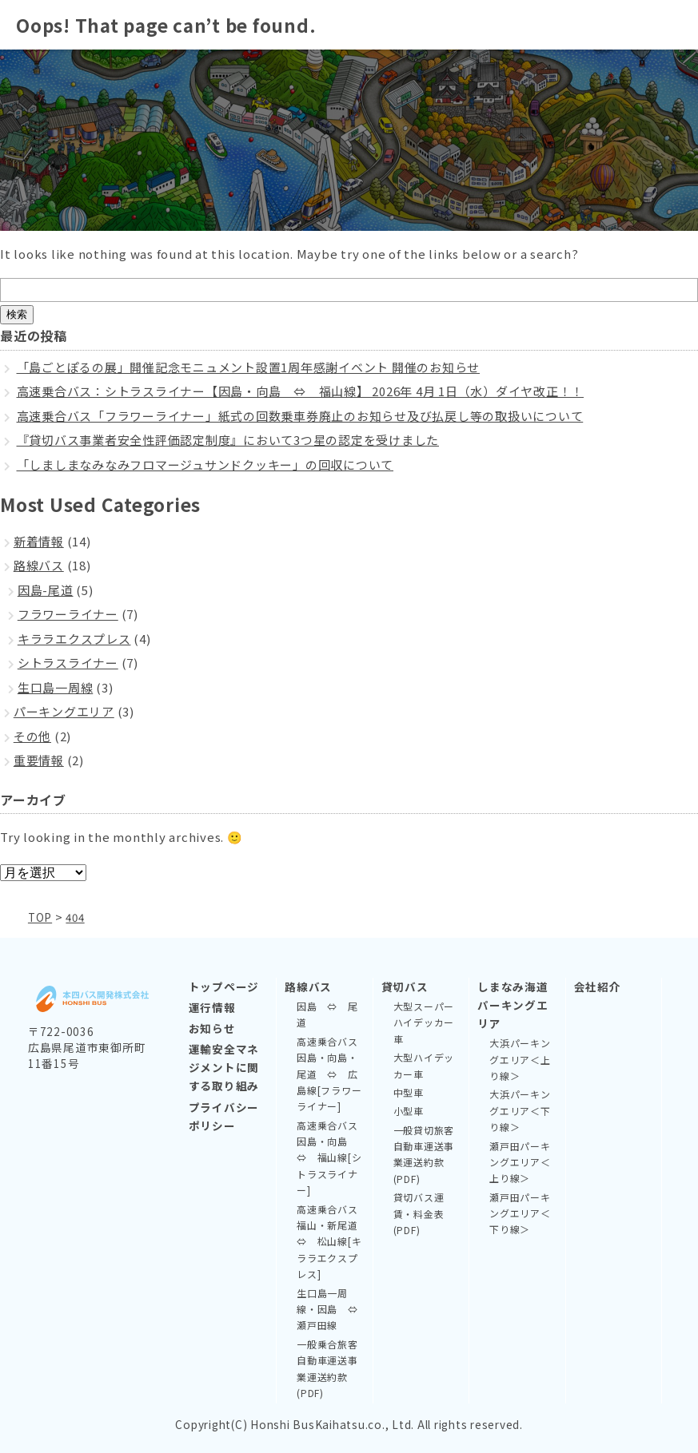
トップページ (224, 986)
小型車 (408, 1110)
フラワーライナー (68, 613)
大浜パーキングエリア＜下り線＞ (520, 1109)
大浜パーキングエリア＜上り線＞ (520, 1058)
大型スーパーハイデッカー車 (424, 1021)
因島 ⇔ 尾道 (327, 1013)
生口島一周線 (56, 687)
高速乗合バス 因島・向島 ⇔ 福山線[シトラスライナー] (330, 1157)
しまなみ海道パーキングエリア (512, 1004)
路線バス (39, 565)
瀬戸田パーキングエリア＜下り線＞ (520, 1212)
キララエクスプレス (74, 638)
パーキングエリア (64, 711)
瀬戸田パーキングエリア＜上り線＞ (520, 1161)
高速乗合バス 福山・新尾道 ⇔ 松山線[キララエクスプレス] (330, 1240)
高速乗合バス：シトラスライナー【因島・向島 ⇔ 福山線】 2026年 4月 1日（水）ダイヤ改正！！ (300, 391)
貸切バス (405, 986)
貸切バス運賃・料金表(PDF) (419, 1212)
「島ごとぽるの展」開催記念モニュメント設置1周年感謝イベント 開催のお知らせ (249, 367)
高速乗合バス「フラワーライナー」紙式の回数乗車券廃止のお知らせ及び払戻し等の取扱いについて (300, 415)
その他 (32, 736)
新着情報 (39, 541)
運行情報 (212, 1006)
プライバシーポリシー (224, 1115)
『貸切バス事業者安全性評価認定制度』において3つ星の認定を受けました (228, 439)
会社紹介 (597, 986)
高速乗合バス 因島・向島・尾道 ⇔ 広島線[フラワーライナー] (330, 1073)
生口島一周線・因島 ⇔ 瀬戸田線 (330, 1308)
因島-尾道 (46, 590)
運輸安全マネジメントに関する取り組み (224, 1066)
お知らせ (212, 1027)
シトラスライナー (68, 662)
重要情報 (39, 760)
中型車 (408, 1091)
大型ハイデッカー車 (424, 1064)
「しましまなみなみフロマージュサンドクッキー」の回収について (205, 464)
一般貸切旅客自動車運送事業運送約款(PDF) (424, 1153)
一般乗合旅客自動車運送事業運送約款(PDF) (327, 1367)
